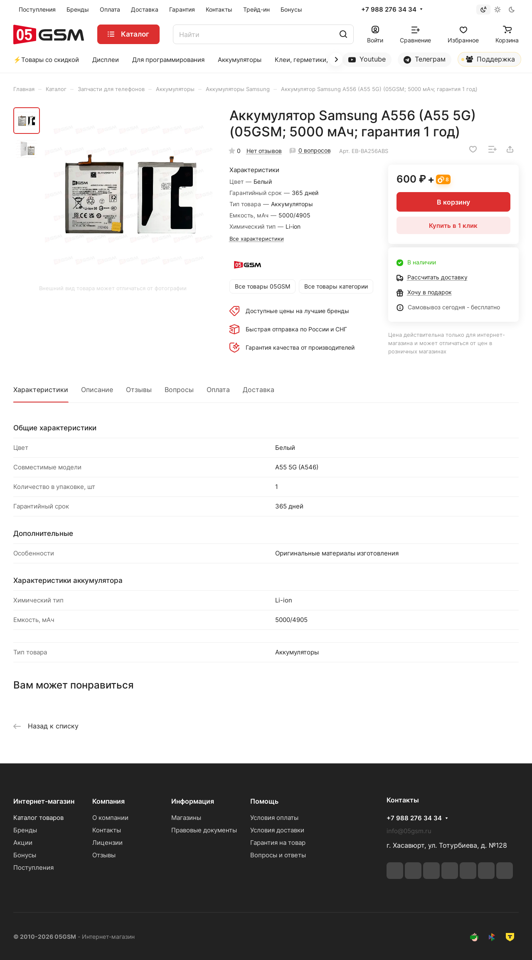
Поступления (33, 867)
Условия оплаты (274, 818)
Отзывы (139, 389)
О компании (110, 818)
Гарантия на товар (277, 842)
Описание (97, 389)
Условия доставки (277, 830)
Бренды (25, 830)
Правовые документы (204, 830)
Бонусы (24, 855)
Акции (22, 842)
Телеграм (425, 59)
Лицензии (107, 842)
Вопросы (179, 389)
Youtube (367, 59)
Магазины (186, 818)
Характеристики (40, 389)
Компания (108, 801)
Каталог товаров (38, 818)
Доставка (258, 389)
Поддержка (488, 61)
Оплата (218, 389)
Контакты (106, 830)
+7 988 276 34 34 (388, 9)
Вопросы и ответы (278, 855)
